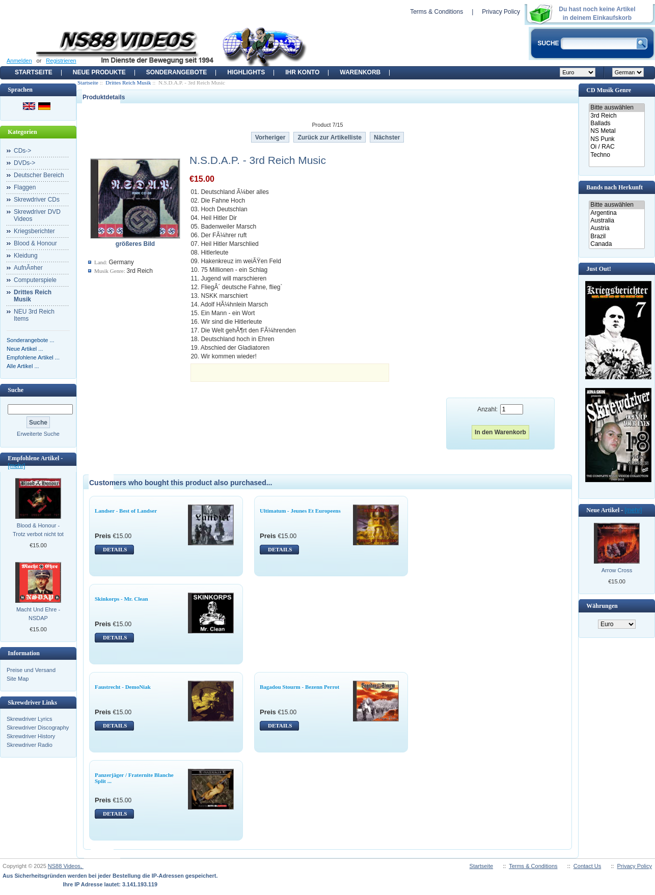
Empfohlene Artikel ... (33, 357)
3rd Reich (616, 116)
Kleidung (26, 255)
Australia (616, 221)
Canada (616, 244)
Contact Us (587, 866)
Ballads (616, 123)
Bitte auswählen (616, 107)
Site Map (18, 679)
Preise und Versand (31, 670)
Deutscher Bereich (39, 175)
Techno (616, 155)
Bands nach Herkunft (614, 187)
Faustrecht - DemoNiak (123, 687)
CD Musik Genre (608, 90)
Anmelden (19, 61)
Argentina (616, 213)
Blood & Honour (35, 243)
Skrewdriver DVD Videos (37, 215)
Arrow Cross (617, 570)
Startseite (33, 72)
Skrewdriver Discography (38, 727)
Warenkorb (360, 72)
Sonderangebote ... (30, 340)
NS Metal (616, 131)
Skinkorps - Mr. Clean (121, 599)
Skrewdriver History (31, 736)
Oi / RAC (616, 147)
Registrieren (61, 61)
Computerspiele (35, 280)
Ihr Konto (302, 72)
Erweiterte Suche (38, 434)
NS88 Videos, (66, 866)
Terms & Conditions (436, 11)
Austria (616, 228)
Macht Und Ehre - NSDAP (38, 613)
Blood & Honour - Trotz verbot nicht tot (38, 529)
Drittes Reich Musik (128, 82)
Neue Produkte (99, 72)
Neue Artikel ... (25, 349)
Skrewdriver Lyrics (29, 719)
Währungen (601, 605)
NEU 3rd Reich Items (34, 315)
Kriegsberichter (34, 231)
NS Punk (616, 139)
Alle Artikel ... (23, 366)
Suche (15, 390)
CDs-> (22, 150)
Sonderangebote (176, 72)
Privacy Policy (501, 11)
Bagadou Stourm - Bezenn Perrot (299, 687)
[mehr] (16, 465)
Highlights (246, 72)
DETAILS (115, 549)
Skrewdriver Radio (29, 745)
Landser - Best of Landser (126, 511)
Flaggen (25, 187)
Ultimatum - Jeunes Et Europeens (300, 511)
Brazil (616, 236)
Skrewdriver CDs (37, 199)
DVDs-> (24, 162)
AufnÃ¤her (28, 267)
